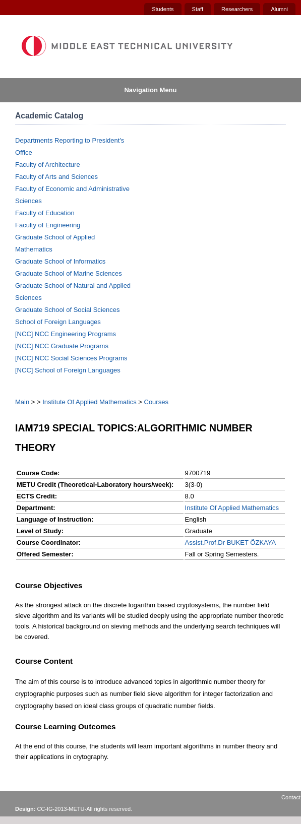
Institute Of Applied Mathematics (89, 402)
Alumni (279, 9)
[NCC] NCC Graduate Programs (61, 346)
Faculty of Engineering (47, 225)
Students (162, 9)
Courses (156, 402)
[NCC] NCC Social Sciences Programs (71, 358)
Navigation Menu (150, 90)
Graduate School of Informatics (60, 261)
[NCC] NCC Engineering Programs (65, 334)
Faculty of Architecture (47, 164)
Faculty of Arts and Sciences (56, 176)
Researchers (237, 9)
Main (22, 402)
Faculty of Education (45, 213)
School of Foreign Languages (58, 322)
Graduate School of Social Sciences (67, 309)
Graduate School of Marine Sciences (68, 273)
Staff (197, 9)
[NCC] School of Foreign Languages (68, 370)
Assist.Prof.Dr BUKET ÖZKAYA (230, 542)
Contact (290, 797)
